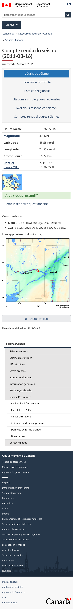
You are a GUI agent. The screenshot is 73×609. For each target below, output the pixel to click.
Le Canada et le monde (13, 544)
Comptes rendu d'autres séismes (36, 117)
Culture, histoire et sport (14, 529)
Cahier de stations (21, 416)
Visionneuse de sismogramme (28, 423)
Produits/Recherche (21, 390)
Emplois (6, 482)
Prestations (7, 503)
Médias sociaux (9, 581)
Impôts (5, 513)
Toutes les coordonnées (14, 461)
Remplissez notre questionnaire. (26, 204)
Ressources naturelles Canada (35, 33)
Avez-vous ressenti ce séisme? (36, 108)
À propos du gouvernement (16, 472)
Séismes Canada (14, 40)
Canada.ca (8, 33)
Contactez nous (18, 442)
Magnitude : (12, 136)
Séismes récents (19, 351)
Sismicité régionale (37, 91)
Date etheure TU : (11, 165)
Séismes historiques (21, 358)
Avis (4, 597)
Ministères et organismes (14, 467)
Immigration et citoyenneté (15, 487)
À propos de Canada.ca (13, 592)
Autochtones (8, 560)
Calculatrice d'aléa (21, 410)
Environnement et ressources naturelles (22, 518)
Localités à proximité (36, 82)
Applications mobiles (12, 587)
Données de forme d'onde (26, 429)
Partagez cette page (36, 318)
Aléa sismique (17, 364)
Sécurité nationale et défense (16, 524)
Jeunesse (6, 570)
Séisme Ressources (20, 397)
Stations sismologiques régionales (36, 99)
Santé (5, 508)
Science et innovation (12, 555)
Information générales (22, 384)
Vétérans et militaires (12, 565)
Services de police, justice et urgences (21, 534)
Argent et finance (11, 550)
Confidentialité (9, 602)
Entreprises (8, 498)
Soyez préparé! (18, 371)
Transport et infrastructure (15, 539)
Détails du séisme (36, 74)
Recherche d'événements (25, 403)
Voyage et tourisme (11, 493)
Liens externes (19, 436)
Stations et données (21, 377)
